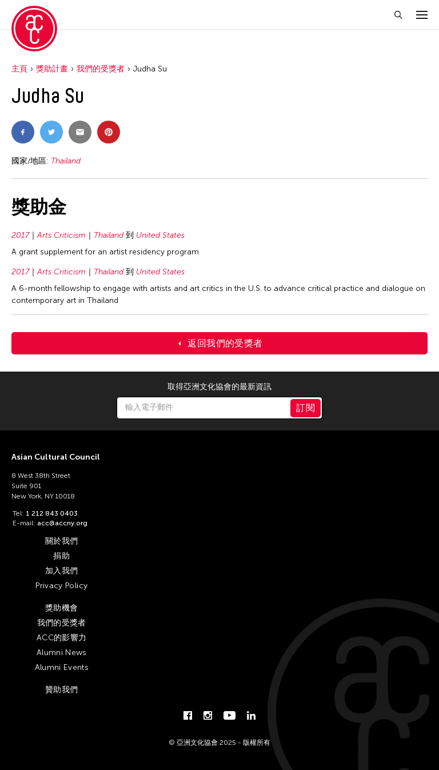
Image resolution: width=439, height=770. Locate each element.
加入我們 (61, 571)
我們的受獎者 (101, 69)
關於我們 (61, 541)
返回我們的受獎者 (224, 343)
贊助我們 (61, 690)
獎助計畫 (52, 69)
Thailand (66, 161)
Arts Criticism (61, 235)
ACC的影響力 (61, 638)
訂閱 (305, 407)
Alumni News (62, 652)
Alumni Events (62, 667)
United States (160, 235)
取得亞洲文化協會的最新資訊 (219, 387)
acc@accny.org (62, 523)
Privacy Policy (61, 586)
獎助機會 (61, 608)
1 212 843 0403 (52, 513)
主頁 (19, 69)
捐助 (61, 556)
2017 (20, 235)
